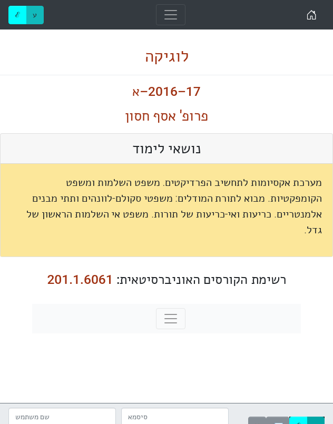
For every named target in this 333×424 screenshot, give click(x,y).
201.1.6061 (80, 279)
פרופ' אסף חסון (167, 115)
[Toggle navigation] (170, 14)
